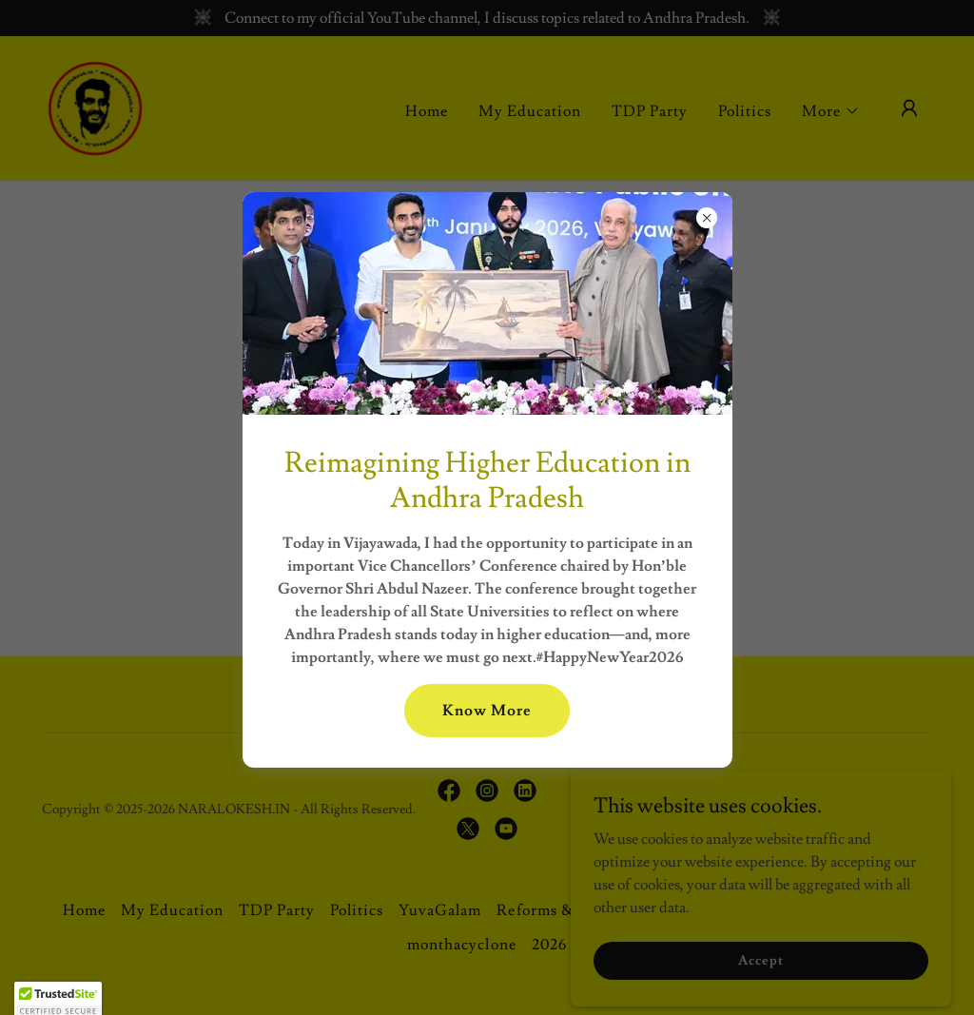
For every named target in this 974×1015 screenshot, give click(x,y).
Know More (487, 710)
